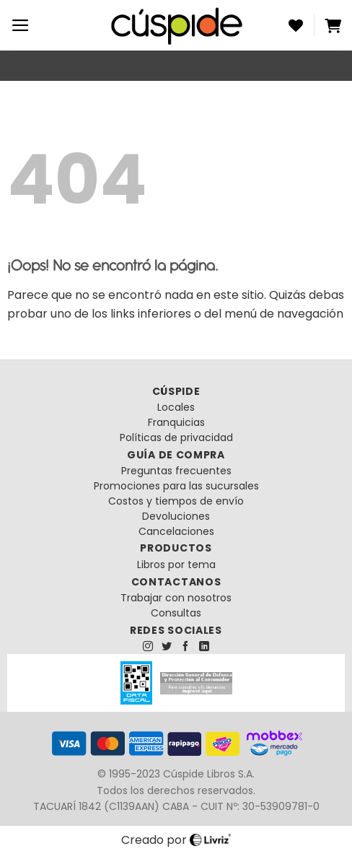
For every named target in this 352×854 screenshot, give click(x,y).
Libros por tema (176, 564)
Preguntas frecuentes (176, 470)
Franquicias (176, 422)
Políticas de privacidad (176, 437)
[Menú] (20, 25)
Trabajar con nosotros (176, 598)
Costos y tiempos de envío (176, 501)
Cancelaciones (176, 531)
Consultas (176, 613)
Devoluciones (176, 516)
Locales (176, 407)
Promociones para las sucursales (176, 486)
